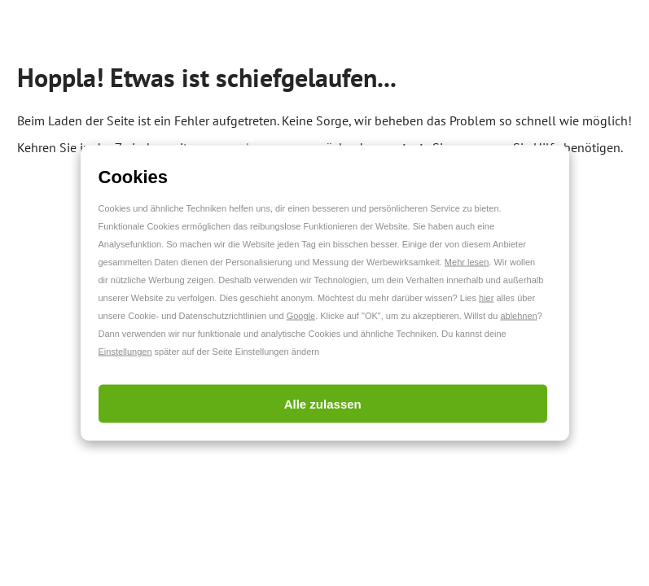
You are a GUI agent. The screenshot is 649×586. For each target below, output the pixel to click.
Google (301, 316)
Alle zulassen (323, 404)
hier (486, 298)
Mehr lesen (467, 262)
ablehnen (518, 316)
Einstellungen (125, 351)
